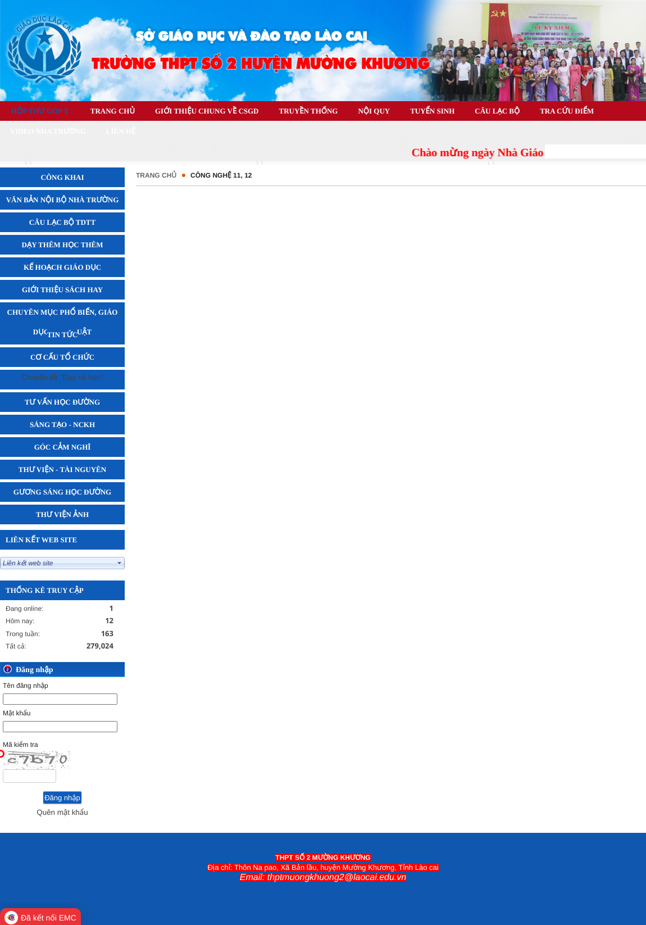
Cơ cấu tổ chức (62, 357)
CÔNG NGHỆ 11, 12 (221, 175)
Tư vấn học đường (62, 402)
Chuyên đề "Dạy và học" (62, 377)
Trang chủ (156, 175)
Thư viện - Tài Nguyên (62, 469)
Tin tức (62, 334)
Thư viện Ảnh (62, 514)
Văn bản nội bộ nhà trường (62, 200)
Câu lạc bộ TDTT (62, 222)
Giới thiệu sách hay (62, 289)
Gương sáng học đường (62, 492)
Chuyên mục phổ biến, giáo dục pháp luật (62, 322)
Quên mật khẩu (62, 812)
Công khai (62, 177)
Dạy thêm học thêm (62, 245)
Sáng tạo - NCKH (62, 424)
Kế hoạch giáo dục (62, 267)
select (120, 563)
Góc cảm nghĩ (62, 447)
